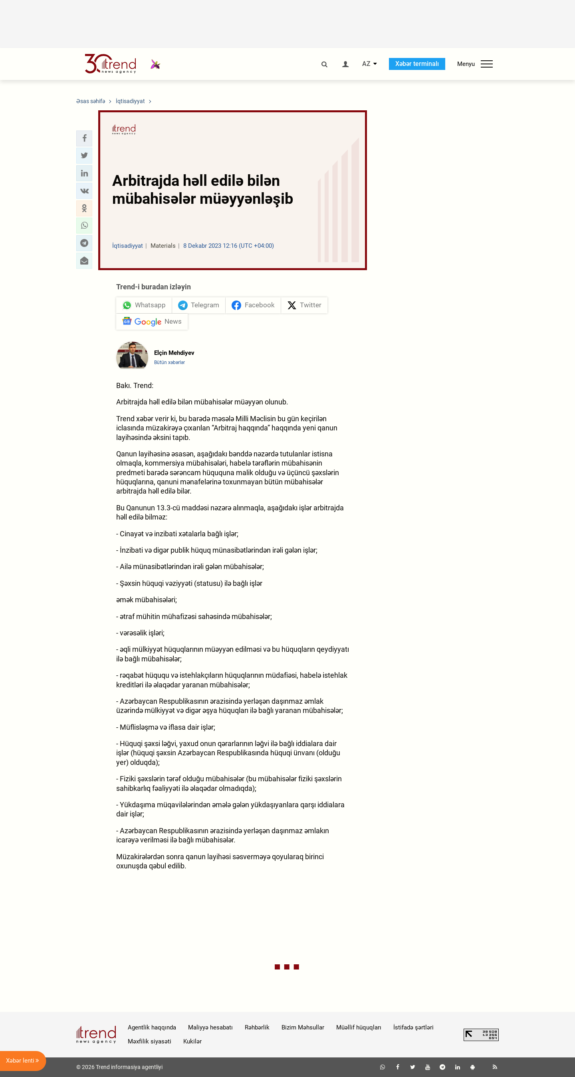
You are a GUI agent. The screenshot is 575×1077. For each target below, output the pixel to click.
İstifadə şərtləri (413, 1027)
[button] (84, 138)
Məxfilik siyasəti (149, 1041)
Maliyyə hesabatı (210, 1027)
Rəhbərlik (257, 1027)
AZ (366, 64)
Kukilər (192, 1041)
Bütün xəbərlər (169, 362)
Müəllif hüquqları (358, 1027)
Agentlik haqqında (152, 1027)
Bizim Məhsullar (303, 1027)
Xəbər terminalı (417, 64)
